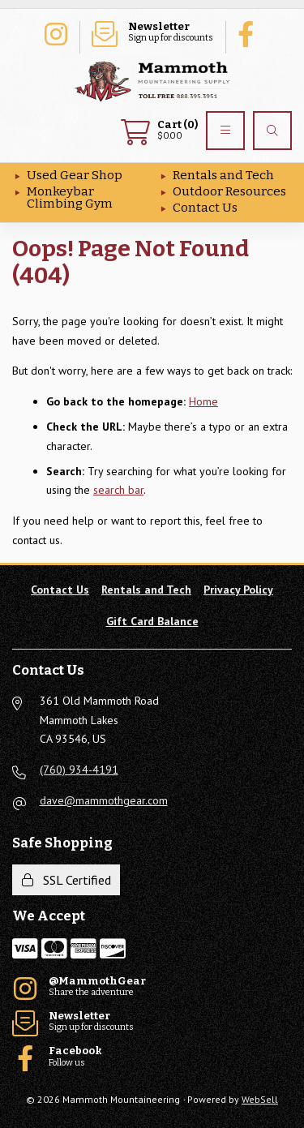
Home (203, 401)
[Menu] (225, 130)
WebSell (260, 1099)
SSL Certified (66, 880)
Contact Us (205, 207)
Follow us (250, 32)
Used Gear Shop (74, 175)
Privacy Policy (238, 589)
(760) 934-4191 (79, 769)
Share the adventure (55, 32)
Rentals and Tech (223, 175)
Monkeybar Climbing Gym (70, 197)
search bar (118, 490)
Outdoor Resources (229, 191)
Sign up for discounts (152, 32)
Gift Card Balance (152, 621)
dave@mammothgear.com (104, 800)
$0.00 (159, 130)
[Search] (272, 130)
